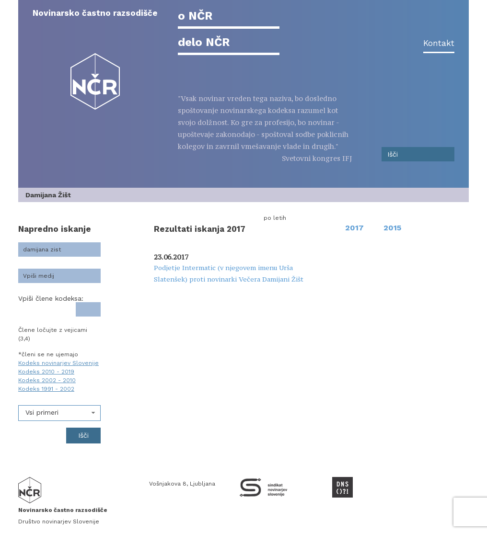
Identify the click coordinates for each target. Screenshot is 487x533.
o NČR (195, 16)
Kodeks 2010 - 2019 (46, 371)
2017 (354, 227)
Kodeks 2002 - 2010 (47, 380)
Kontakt (438, 43)
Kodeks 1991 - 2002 (46, 389)
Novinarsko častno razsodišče (95, 13)
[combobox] (59, 413)
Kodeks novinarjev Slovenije (58, 363)
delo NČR (204, 42)
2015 (392, 227)
